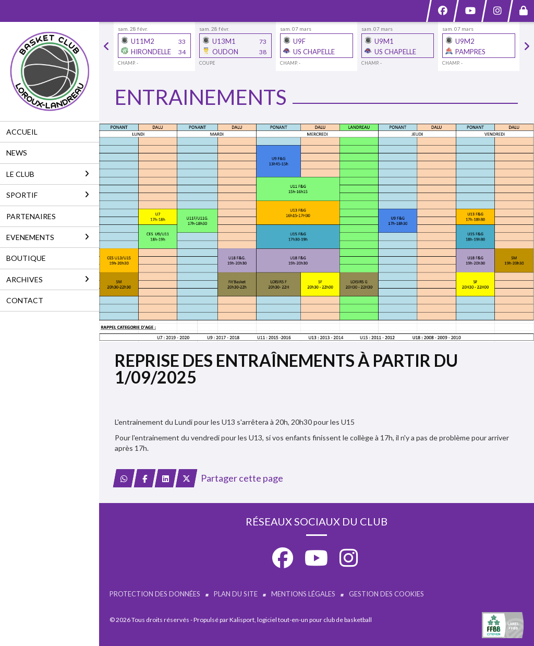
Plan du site (236, 594)
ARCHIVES (47, 279)
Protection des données (155, 594)
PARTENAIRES (31, 216)
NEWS (16, 152)
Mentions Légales (303, 594)
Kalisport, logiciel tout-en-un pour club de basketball (300, 620)
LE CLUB (47, 174)
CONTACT (24, 300)
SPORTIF (47, 194)
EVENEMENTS (47, 237)
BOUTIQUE (26, 258)
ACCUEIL (22, 131)
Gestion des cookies (386, 594)
